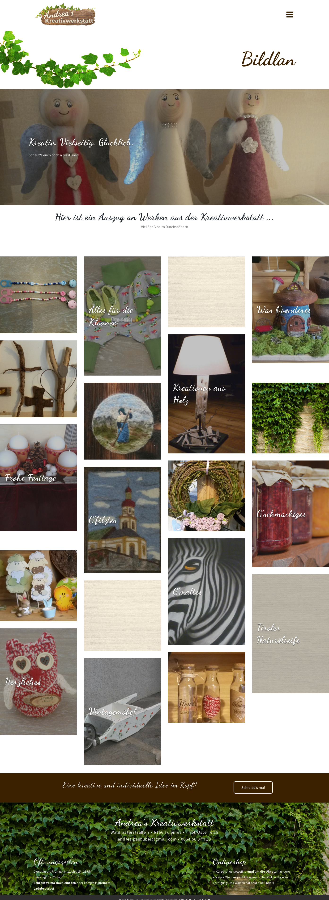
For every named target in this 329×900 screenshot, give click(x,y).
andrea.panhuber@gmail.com (147, 839)
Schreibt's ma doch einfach (55, 883)
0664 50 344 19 (196, 839)
